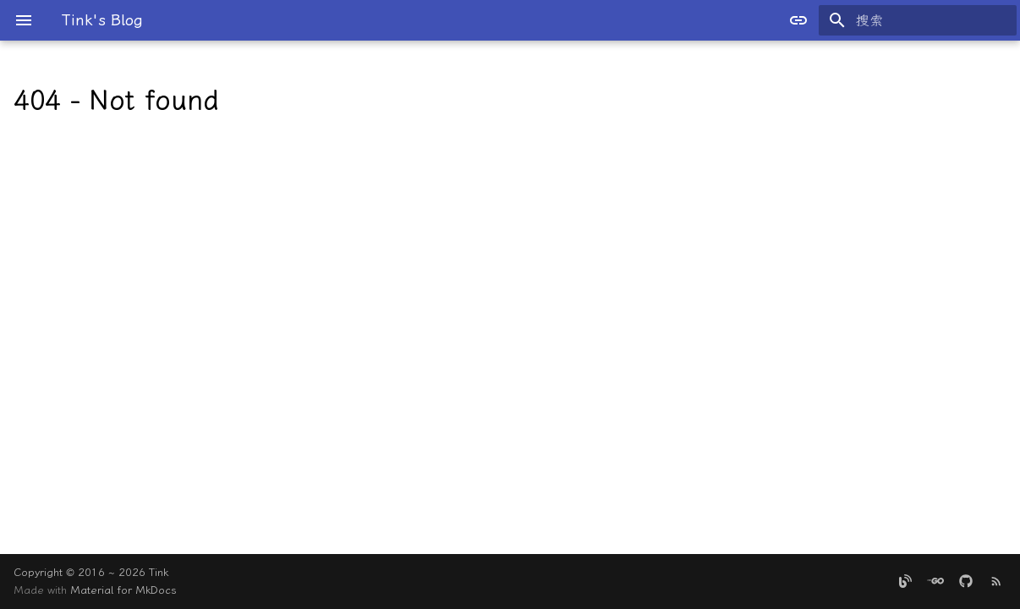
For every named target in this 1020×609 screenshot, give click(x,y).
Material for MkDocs (123, 590)
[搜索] (918, 20)
